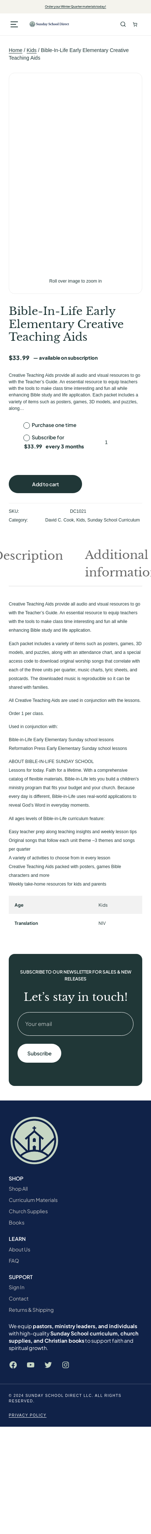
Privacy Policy (27, 1415)
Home (15, 50)
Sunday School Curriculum (114, 520)
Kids (31, 50)
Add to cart (45, 484)
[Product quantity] (106, 442)
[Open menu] (14, 24)
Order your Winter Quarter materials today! (75, 6)
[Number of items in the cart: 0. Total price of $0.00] (134, 24)
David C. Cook (59, 520)
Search (123, 24)
